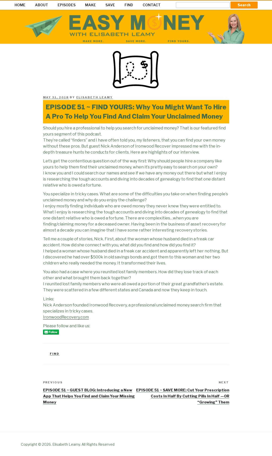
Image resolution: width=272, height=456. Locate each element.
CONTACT (152, 5)
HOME (20, 5)
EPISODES (66, 5)
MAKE (90, 5)
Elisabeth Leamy (94, 97)
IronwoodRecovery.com (66, 317)
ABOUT (41, 5)
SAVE (110, 5)
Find (54, 353)
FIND (129, 5)
